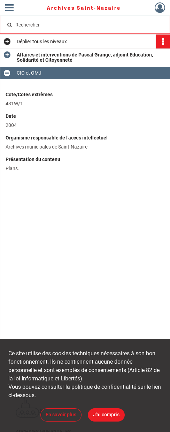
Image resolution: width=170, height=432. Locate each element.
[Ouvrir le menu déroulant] (9, 8)
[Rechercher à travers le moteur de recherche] (81, 25)
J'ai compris (106, 414)
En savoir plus (61, 414)
